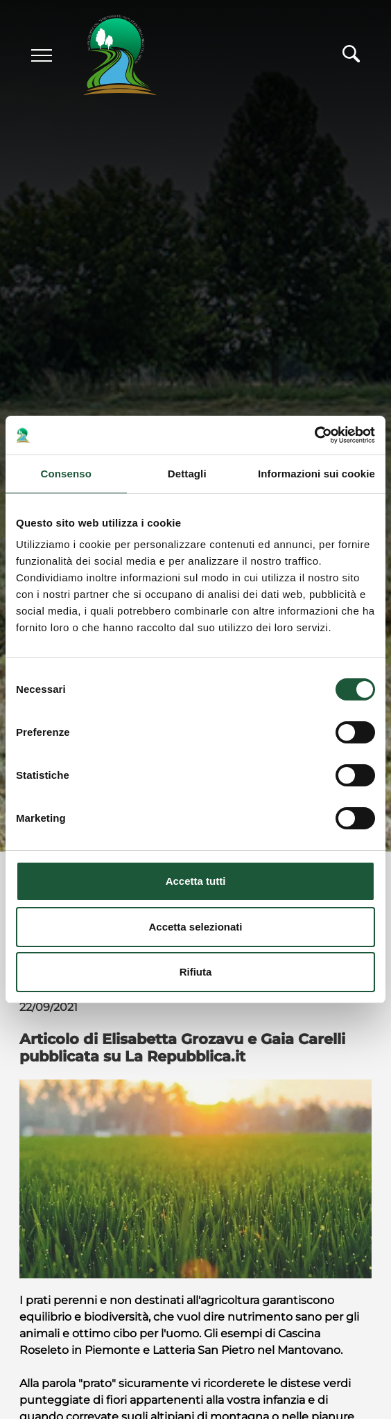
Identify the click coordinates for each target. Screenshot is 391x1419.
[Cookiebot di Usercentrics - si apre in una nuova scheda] (314, 435)
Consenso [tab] (66, 473)
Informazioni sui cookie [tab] (316, 473)
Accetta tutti (196, 881)
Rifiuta (196, 972)
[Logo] (107, 56)
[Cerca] (351, 57)
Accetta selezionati (195, 927)
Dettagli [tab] (187, 473)
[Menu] (41, 55)
